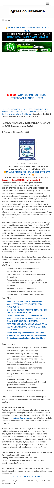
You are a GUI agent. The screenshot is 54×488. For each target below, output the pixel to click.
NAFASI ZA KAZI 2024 (11, 111)
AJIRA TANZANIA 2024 (17, 109)
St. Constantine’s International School (16, 114)
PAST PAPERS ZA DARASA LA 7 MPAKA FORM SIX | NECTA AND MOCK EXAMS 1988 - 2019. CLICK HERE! (27, 326)
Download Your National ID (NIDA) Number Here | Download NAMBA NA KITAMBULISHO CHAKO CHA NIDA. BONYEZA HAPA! (27, 318)
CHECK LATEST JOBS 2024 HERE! (27, 476)
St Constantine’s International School (35, 111)
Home (4, 109)
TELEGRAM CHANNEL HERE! (27, 98)
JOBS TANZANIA (40, 109)
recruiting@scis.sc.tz (20, 418)
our (8, 460)
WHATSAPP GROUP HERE (32, 95)
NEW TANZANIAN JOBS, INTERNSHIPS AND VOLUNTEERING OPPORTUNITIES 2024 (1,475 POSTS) (26, 304)
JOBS (30, 109)
